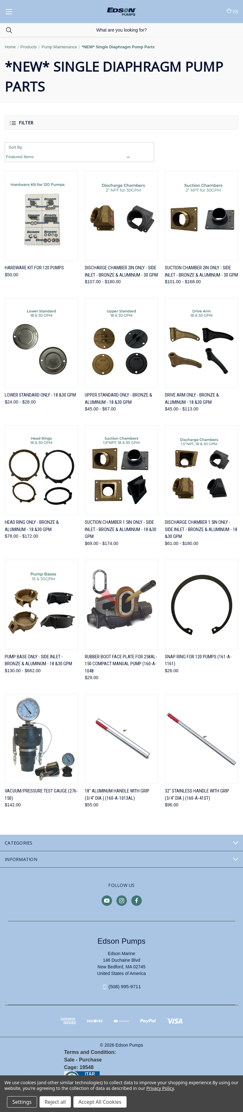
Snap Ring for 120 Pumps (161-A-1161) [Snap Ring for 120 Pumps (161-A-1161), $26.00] (198, 660)
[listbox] (69, 157)
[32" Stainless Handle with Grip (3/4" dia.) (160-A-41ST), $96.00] (201, 739)
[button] (121, 123)
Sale (69, 1059)
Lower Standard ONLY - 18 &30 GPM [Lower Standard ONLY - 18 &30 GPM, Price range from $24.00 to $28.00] (40, 395)
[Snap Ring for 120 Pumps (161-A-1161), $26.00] (201, 605)
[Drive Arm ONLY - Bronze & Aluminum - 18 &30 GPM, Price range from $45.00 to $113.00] (201, 343)
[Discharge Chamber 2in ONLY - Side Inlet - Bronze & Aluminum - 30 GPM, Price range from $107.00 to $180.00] (121, 216)
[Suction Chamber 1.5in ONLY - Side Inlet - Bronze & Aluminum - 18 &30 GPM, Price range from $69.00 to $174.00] (121, 470)
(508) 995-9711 (125, 986)
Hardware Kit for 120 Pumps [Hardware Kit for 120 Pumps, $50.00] (34, 268)
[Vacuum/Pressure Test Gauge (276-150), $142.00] (41, 739)
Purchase (90, 1059)
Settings (22, 1101)
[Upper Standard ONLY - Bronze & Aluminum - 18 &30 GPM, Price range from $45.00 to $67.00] (121, 343)
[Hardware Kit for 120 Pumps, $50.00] (41, 216)
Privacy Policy (160, 1088)
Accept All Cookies (100, 1101)
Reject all (55, 1101)
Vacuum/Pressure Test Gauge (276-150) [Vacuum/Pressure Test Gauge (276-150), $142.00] (41, 794)
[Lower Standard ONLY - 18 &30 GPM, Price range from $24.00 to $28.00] (41, 343)
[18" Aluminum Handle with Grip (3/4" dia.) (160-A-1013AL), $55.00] (121, 739)
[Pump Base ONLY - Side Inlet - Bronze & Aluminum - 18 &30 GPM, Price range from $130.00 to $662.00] (41, 605)
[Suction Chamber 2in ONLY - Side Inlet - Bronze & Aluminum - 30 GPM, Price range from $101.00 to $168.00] (201, 216)
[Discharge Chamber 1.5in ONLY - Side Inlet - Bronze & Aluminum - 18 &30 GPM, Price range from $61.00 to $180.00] (201, 470)
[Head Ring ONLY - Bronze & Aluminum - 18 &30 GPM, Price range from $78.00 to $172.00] (41, 470)
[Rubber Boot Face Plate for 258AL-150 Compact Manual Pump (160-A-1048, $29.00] (121, 605)
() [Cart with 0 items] (232, 11)
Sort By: (16, 147)
